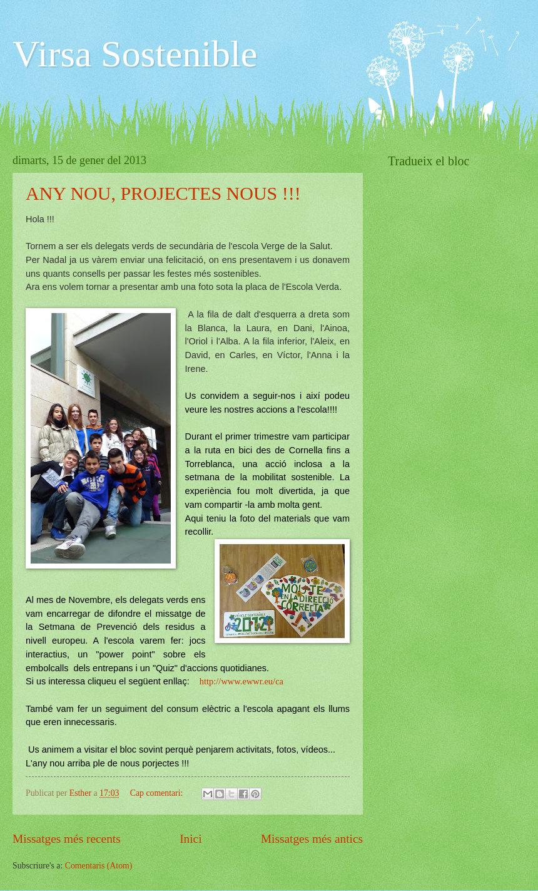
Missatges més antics (312, 838)
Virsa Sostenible (135, 54)
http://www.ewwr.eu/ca (241, 681)
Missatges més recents (67, 838)
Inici (190, 838)
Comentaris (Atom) (99, 865)
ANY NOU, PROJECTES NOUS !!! (163, 193)
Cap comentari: (157, 793)
